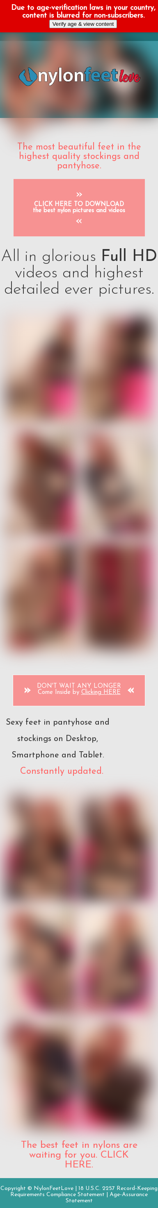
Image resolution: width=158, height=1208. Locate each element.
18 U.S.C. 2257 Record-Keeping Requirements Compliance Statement (84, 1191)
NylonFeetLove (53, 1188)
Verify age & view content (83, 24)
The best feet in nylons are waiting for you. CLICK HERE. (79, 1155)
